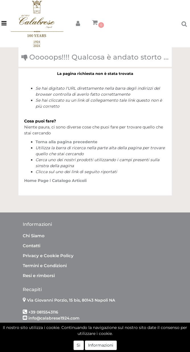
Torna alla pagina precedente (66, 141)
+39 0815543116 (43, 312)
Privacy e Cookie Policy (48, 255)
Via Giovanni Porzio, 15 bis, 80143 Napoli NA (71, 300)
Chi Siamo (34, 235)
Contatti (31, 245)
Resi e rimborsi (39, 275)
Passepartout (107, 336)
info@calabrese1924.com (54, 318)
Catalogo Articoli (69, 180)
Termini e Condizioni (45, 265)
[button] (77, 22)
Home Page (37, 180)
